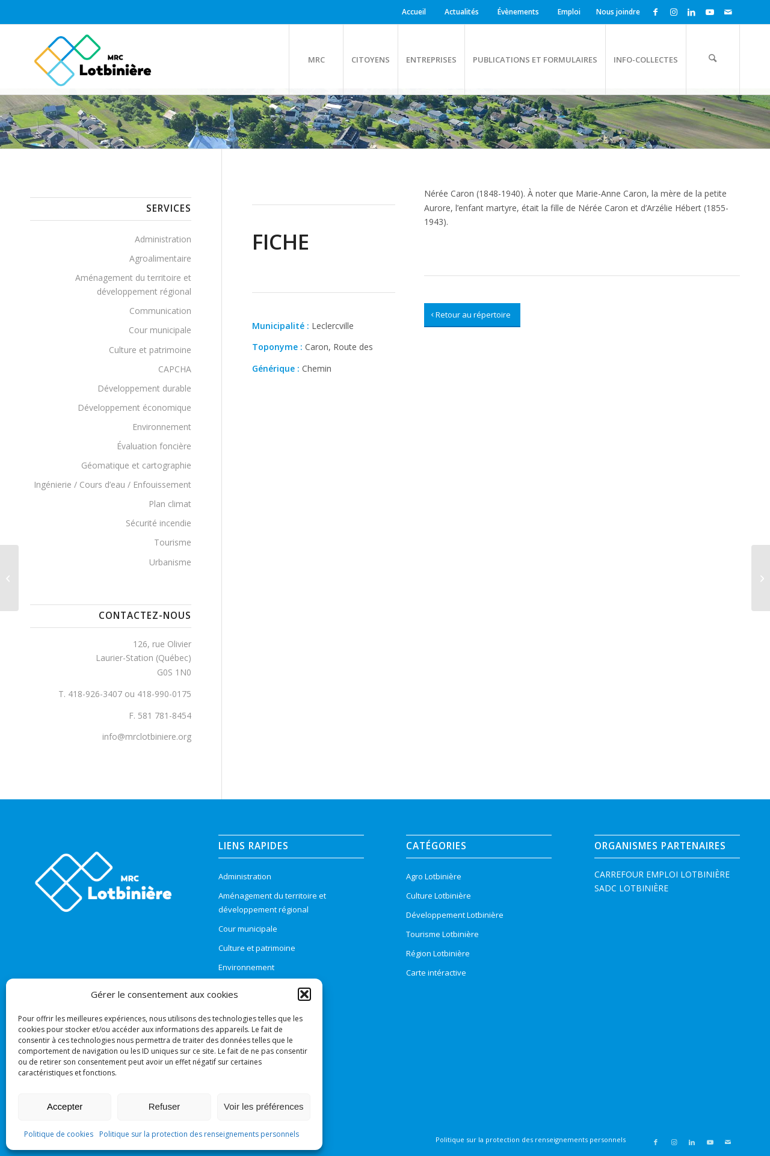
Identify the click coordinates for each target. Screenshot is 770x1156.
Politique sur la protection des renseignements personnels (199, 1134)
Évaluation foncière (154, 446)
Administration (163, 239)
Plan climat (170, 503)
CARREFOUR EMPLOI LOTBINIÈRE (662, 874)
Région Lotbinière (438, 953)
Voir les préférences (264, 1106)
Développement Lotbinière (455, 914)
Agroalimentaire (160, 258)
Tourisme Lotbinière (442, 934)
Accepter (64, 1106)
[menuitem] (416, 12)
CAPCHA (174, 369)
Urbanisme (170, 562)
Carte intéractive (436, 972)
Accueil (414, 12)
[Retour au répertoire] (472, 315)
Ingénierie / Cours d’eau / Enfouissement (112, 484)
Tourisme (172, 542)
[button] (304, 994)
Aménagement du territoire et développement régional (133, 284)
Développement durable (144, 388)
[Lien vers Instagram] (673, 12)
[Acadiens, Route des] (760, 578)
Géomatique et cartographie (136, 465)
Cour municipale (160, 330)
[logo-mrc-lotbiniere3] (92, 59)
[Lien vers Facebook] (655, 12)
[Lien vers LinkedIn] (691, 12)
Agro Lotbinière (433, 876)
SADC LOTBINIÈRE (631, 888)
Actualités (462, 12)
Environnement (161, 426)
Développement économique (134, 407)
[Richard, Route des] (9, 578)
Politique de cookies (58, 1134)
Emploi (569, 12)
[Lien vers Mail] (728, 12)
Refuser (164, 1106)
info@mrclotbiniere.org (146, 736)
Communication (160, 310)
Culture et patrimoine (150, 349)
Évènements (518, 12)
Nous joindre (618, 12)
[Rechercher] (713, 59)
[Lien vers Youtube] (709, 12)
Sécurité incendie (158, 523)
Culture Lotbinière (438, 895)
